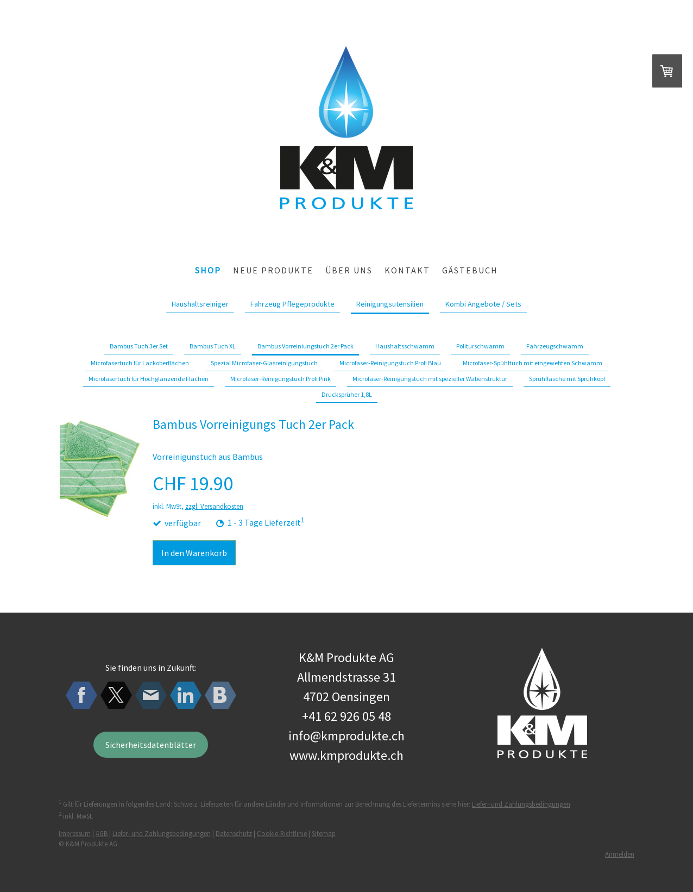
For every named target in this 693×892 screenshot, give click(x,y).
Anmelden (619, 854)
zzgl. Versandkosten (214, 506)
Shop (208, 270)
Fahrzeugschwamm (554, 346)
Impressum (75, 833)
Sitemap (324, 833)
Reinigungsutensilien (390, 304)
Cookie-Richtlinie (282, 833)
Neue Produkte (273, 270)
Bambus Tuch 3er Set (139, 346)
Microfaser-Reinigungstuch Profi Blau (390, 363)
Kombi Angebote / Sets (483, 304)
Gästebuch (470, 270)
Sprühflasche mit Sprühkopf (567, 379)
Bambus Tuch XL (213, 346)
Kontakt (407, 270)
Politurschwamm (480, 346)
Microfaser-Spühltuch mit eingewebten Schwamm (532, 363)
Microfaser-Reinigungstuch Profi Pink (280, 379)
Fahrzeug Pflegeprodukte (292, 304)
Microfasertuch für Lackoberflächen (140, 363)
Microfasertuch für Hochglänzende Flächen (149, 379)
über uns (349, 270)
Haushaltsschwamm (404, 346)
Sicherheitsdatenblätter (150, 744)
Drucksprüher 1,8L (347, 394)
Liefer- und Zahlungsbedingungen (521, 804)
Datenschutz (234, 833)
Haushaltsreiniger (200, 304)
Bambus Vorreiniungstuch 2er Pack (305, 346)
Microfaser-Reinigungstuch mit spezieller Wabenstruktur (429, 379)
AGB (102, 833)
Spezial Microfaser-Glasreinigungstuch (264, 363)
